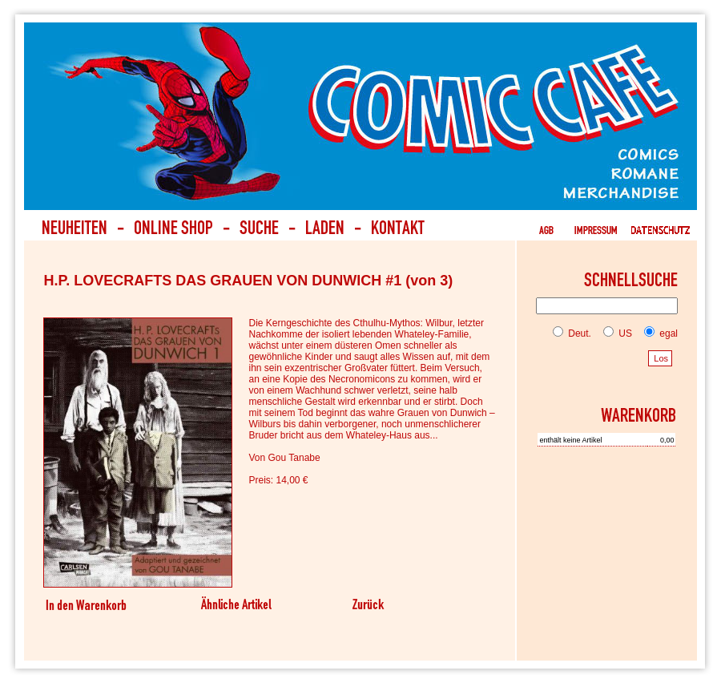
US (614, 333)
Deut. (572, 333)
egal (658, 333)
